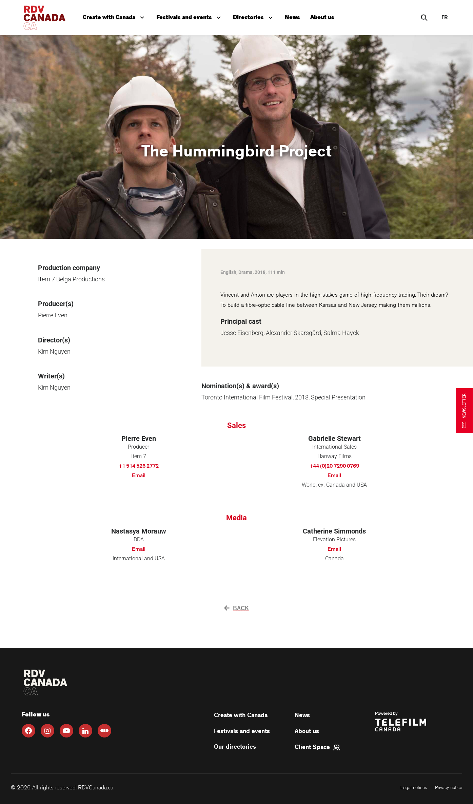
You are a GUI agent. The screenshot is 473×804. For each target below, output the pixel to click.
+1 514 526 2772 (139, 466)
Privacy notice (448, 787)
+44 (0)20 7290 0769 (334, 466)
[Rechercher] (424, 17)
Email (138, 475)
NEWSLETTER (464, 410)
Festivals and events (191, 16)
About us (325, 16)
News (294, 16)
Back (236, 608)
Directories (256, 16)
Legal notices (413, 787)
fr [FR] (444, 17)
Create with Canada (115, 16)
